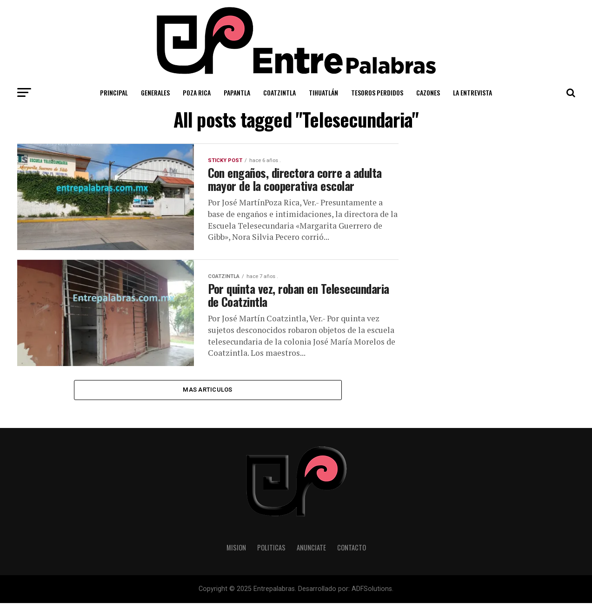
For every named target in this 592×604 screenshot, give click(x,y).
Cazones (428, 92)
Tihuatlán (323, 92)
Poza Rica (197, 92)
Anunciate (311, 548)
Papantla (237, 92)
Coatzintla (279, 92)
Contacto (351, 548)
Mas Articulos (207, 390)
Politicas (271, 548)
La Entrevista (472, 92)
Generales (155, 92)
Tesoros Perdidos (377, 92)
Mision (236, 548)
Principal (114, 92)
